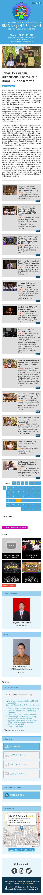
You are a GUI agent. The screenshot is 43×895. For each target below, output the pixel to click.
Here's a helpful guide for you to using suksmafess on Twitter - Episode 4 (22, 718)
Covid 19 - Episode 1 (15, 726)
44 (23, 509)
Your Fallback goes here (20, 695)
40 (23, 505)
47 (38, 509)
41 (28, 505)
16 (8, 492)
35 (33, 501)
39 (18, 505)
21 (33, 492)
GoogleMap (14, 850)
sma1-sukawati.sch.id (28, 883)
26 (23, 496)
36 (38, 501)
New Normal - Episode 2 (16, 725)
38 (13, 505)
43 (38, 505)
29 (38, 496)
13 (28, 488)
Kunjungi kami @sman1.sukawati (14, 527)
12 (23, 488)
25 (18, 496)
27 (28, 496)
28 (33, 496)
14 (33, 488)
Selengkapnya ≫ (9, 585)
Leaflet (19, 846)
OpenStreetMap (27, 846)
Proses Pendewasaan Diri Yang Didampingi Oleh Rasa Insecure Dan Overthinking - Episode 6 (23, 711)
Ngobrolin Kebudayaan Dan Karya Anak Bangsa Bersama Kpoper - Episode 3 (22, 722)
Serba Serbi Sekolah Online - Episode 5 (22, 715)
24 (13, 496)
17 (13, 492)
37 (8, 505)
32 (18, 501)
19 (23, 492)
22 (38, 492)
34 (28, 501)
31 (13, 501)
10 (13, 488)
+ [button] (6, 815)
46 (33, 509)
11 (18, 488)
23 (8, 496)
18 (18, 492)
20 (28, 492)
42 (33, 505)
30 (8, 501)
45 (28, 509)
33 (23, 501)
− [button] (6, 819)
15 (38, 488)
